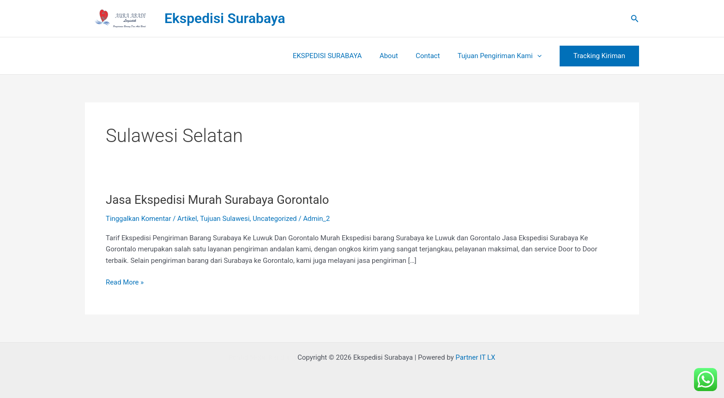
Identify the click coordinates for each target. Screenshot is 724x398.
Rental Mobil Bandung (262, 357)
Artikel (188, 218)
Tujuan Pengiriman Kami (501, 55)
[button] (635, 18)
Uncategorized (275, 218)
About (398, 56)
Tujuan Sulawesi (226, 218)
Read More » (125, 281)
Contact (434, 56)
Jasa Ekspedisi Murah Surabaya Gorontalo (218, 200)
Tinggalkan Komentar (139, 218)
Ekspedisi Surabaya (224, 18)
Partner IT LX (476, 357)
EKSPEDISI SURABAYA (340, 56)
